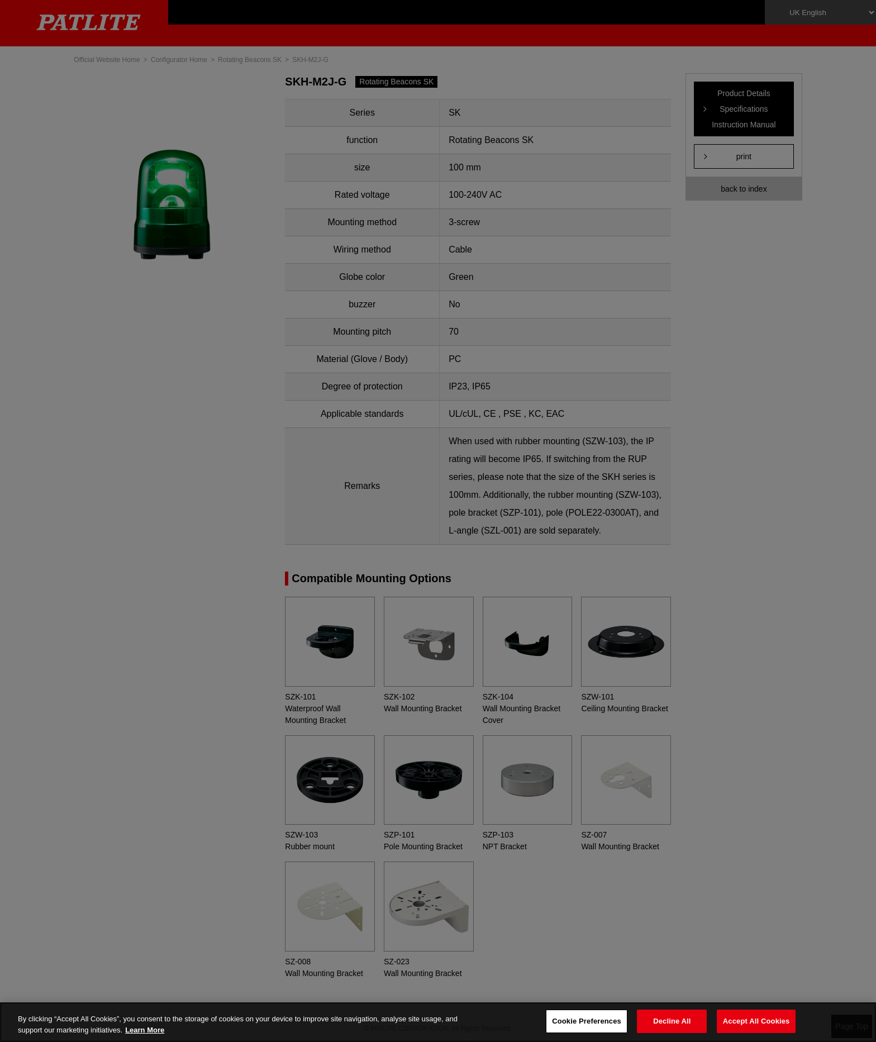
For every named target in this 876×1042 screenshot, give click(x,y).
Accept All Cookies (756, 1021)
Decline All (672, 1021)
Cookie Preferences (586, 1021)
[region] (438, 1022)
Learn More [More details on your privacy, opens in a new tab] (144, 1030)
